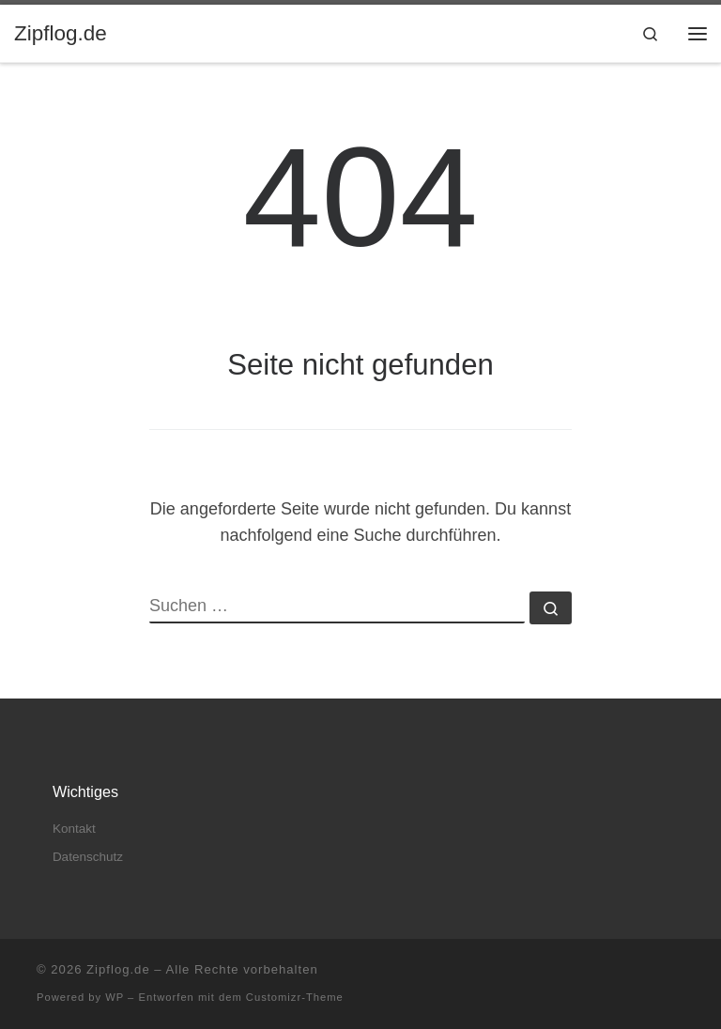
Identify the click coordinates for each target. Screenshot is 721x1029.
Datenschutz (88, 857)
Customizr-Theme (295, 997)
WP (114, 997)
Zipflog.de (118, 969)
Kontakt (74, 829)
